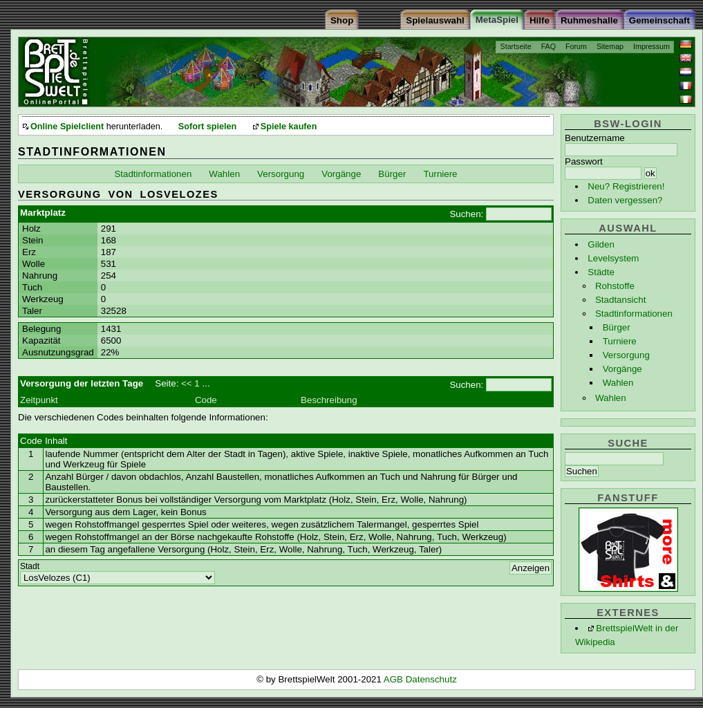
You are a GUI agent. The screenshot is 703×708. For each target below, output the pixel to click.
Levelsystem (613, 258)
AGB (395, 679)
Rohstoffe (615, 286)
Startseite (516, 46)
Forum (576, 46)
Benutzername (595, 138)
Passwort (584, 161)
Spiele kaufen (289, 126)
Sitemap (610, 46)
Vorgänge (622, 369)
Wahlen (618, 383)
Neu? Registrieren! (626, 186)
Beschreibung (329, 400)
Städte (601, 272)
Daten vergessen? (625, 200)
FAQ (548, 46)
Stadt (29, 566)
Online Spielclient (67, 126)
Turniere (620, 341)
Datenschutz (431, 679)
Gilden (601, 244)
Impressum (651, 46)
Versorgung (626, 355)
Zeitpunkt (39, 400)
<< (186, 383)
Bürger (616, 327)
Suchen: (466, 214)
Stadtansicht (620, 300)
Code (206, 400)
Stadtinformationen (634, 313)
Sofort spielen (207, 126)
